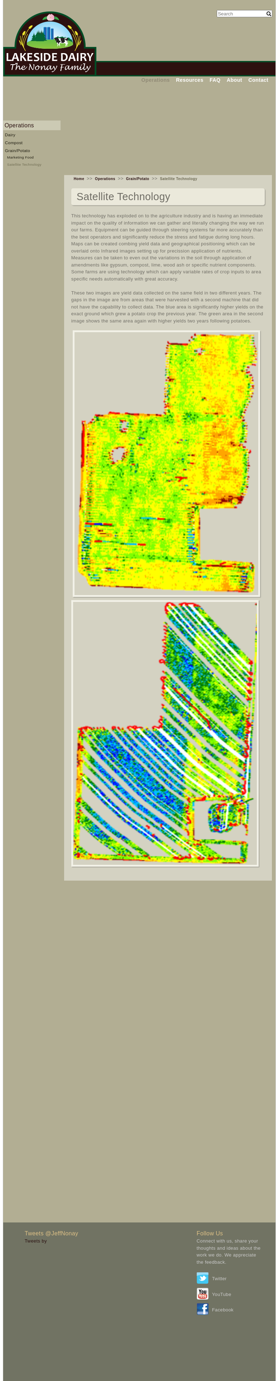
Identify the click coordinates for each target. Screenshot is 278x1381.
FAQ (215, 80)
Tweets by (36, 1241)
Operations (156, 80)
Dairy (10, 134)
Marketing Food (20, 157)
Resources (189, 80)
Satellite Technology (24, 164)
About (234, 80)
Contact (258, 80)
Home (79, 179)
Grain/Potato (17, 150)
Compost (14, 142)
